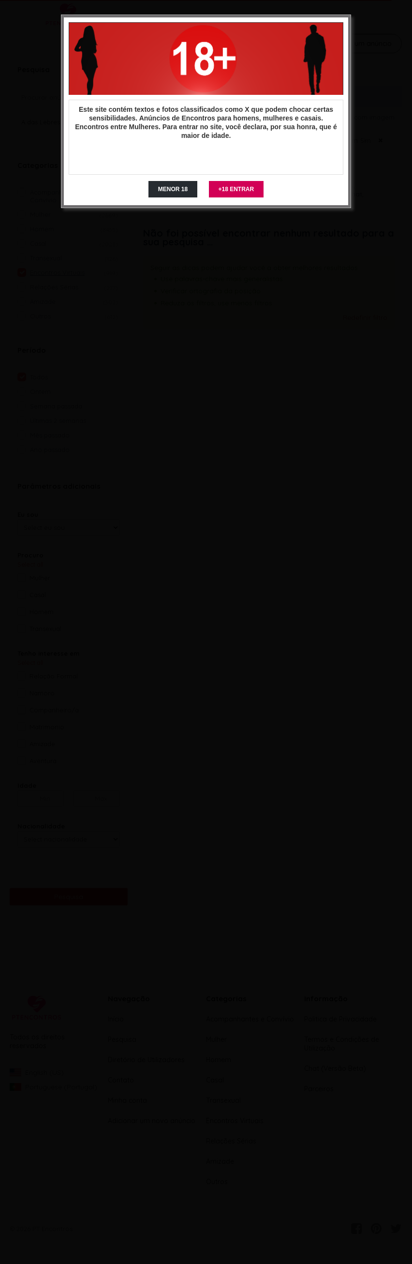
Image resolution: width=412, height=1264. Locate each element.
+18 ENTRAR (236, 189)
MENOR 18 (173, 189)
